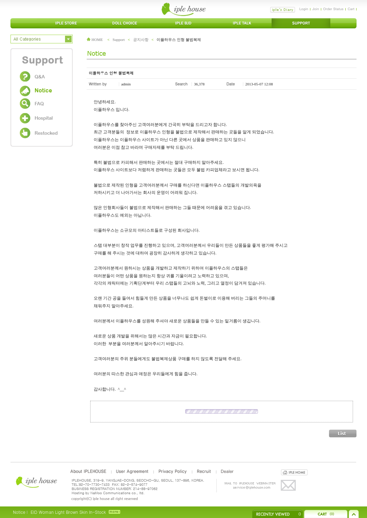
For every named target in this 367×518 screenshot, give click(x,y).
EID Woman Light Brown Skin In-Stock (68, 512)
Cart (351, 8)
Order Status (333, 8)
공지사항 (141, 39)
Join (315, 8)
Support (119, 39)
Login (303, 8)
